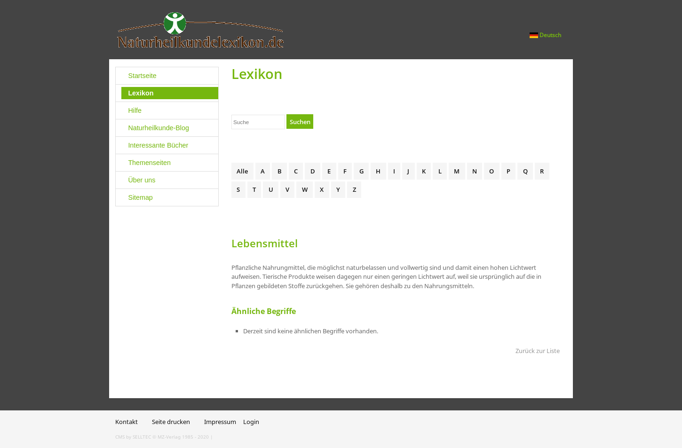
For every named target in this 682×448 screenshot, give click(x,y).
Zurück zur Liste (537, 350)
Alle (242, 171)
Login (251, 421)
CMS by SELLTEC (133, 436)
